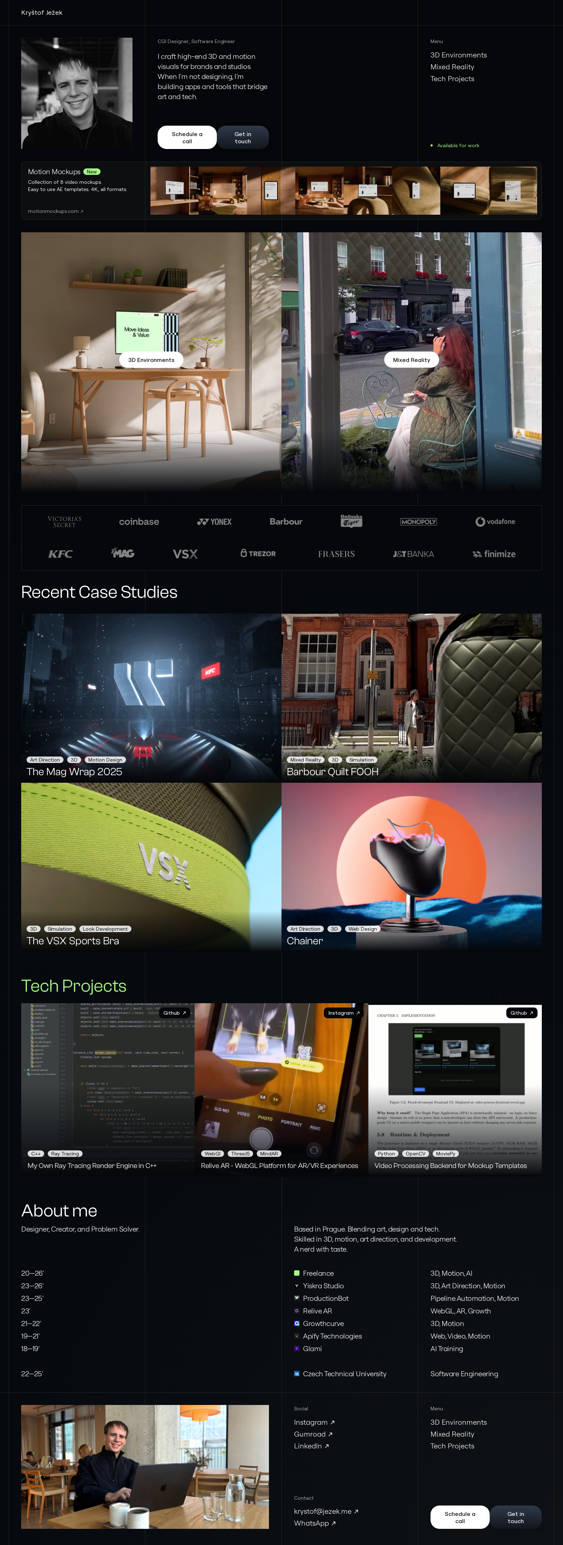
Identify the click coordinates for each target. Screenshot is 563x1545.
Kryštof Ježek (41, 12)
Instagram (311, 1422)
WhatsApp (311, 1522)
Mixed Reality (452, 66)
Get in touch (242, 137)
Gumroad (310, 1433)
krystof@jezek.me (323, 1511)
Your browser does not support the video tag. (343, 191)
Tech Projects (452, 78)
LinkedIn (308, 1445)
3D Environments (459, 54)
